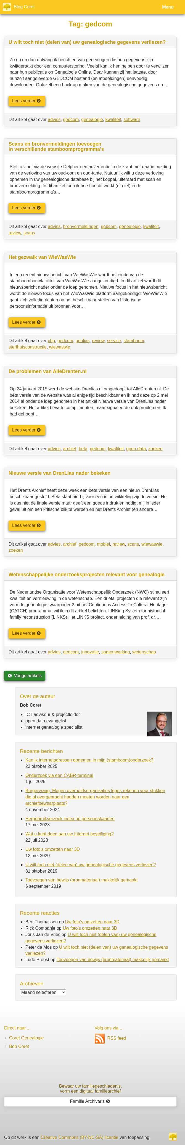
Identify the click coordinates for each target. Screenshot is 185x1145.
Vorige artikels (25, 675)
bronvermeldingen (80, 226)
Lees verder (26, 100)
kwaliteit (113, 119)
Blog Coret (24, 6)
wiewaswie (59, 347)
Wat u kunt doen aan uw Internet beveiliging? (69, 834)
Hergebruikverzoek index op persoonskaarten (70, 818)
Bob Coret (19, 1046)
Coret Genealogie (26, 1038)
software (131, 119)
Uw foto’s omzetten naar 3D (52, 849)
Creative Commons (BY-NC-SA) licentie (79, 1137)
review (15, 232)
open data (136, 448)
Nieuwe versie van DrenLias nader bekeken (59, 473)
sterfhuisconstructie (28, 347)
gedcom (71, 119)
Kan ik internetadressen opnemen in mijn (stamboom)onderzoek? (89, 760)
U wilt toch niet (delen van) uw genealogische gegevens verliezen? (87, 42)
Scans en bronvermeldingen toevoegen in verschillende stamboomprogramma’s (56, 146)
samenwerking (115, 652)
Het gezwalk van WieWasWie (42, 257)
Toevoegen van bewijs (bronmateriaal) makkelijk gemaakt (81, 880)
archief (69, 448)
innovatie (90, 652)
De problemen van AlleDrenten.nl (47, 371)
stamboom (133, 340)
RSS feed (110, 1038)
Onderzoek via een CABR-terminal (59, 775)
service (114, 340)
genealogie (92, 119)
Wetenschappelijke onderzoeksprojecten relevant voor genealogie (87, 574)
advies (54, 119)
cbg (51, 340)
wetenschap (144, 652)
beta (83, 448)
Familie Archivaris (90, 1101)
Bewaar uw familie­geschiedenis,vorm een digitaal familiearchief (90, 1088)
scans (29, 232)
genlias (83, 340)
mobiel (103, 544)
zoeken (155, 448)
